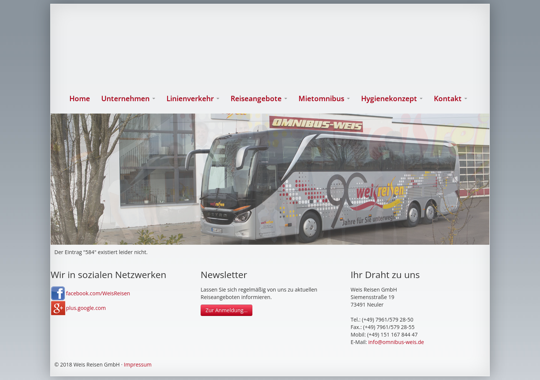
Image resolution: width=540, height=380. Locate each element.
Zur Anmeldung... (227, 310)
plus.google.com (86, 307)
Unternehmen (128, 98)
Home (79, 98)
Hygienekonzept (392, 98)
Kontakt (450, 98)
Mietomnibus (324, 98)
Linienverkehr (192, 98)
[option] (270, 179)
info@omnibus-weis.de (396, 342)
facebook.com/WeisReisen (98, 293)
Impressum (138, 364)
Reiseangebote (259, 98)
